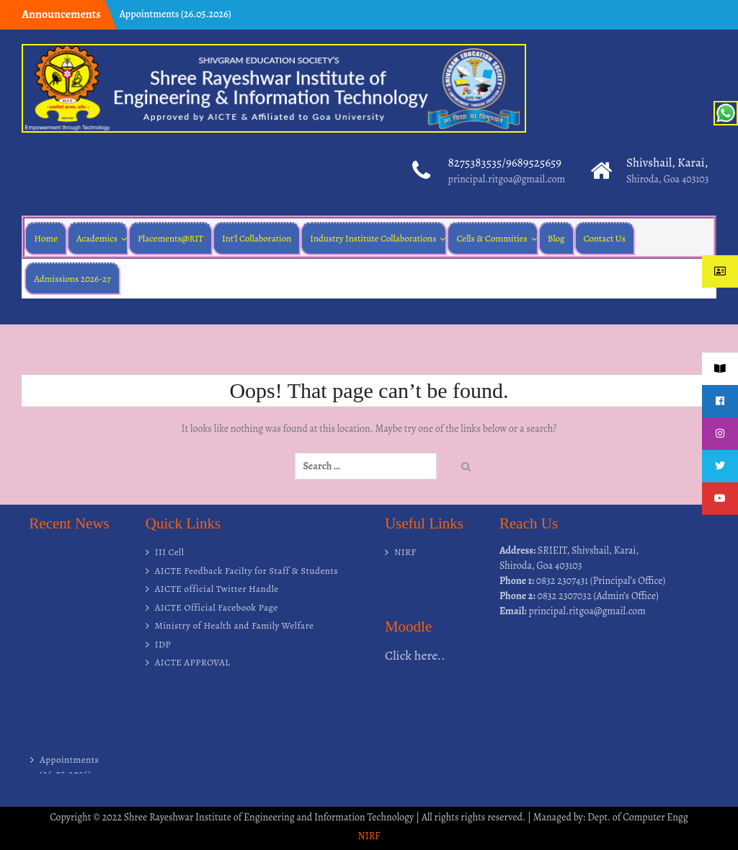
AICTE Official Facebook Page (216, 607)
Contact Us (605, 238)
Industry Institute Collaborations (373, 238)
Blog (556, 238)
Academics (96, 238)
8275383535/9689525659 (504, 162)
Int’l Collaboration (256, 238)
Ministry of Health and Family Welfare (234, 625)
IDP (163, 644)
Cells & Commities (491, 238)
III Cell (169, 552)
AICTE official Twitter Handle (217, 589)
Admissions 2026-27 (72, 279)
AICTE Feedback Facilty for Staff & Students (246, 571)
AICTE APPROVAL (193, 662)
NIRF (405, 552)
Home (46, 238)
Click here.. (415, 655)
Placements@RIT (170, 238)
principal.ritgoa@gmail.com (506, 179)
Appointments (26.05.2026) (175, 14)
